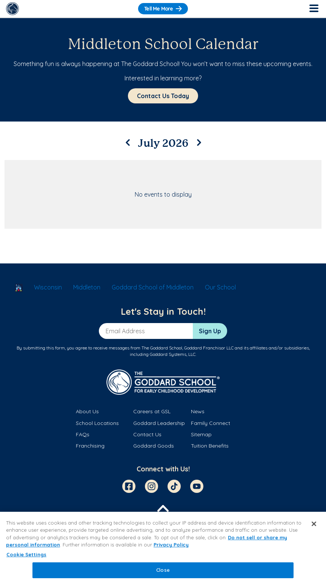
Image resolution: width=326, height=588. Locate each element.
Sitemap (201, 434)
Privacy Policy (171, 545)
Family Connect (210, 423)
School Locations (97, 423)
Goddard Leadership (159, 423)
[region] (163, 550)
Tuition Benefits (210, 445)
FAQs (82, 434)
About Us (87, 411)
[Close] (314, 524)
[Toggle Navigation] (313, 8)
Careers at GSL (152, 411)
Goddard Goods (153, 445)
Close (163, 570)
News (198, 411)
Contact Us (147, 434)
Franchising (90, 445)
